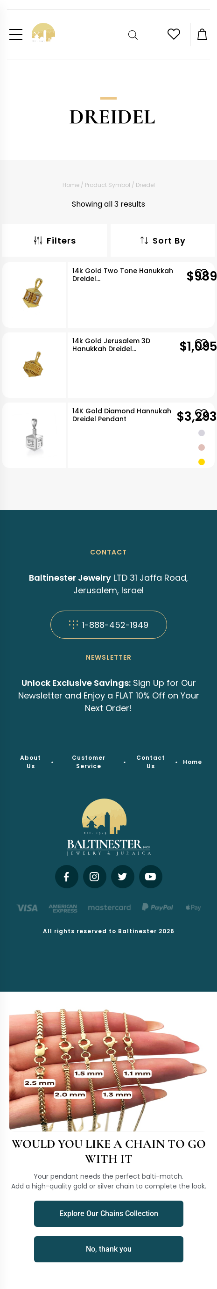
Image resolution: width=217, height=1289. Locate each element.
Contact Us (150, 762)
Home (71, 185)
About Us (30, 762)
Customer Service (88, 762)
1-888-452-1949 (108, 625)
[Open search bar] (134, 34)
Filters (54, 240)
